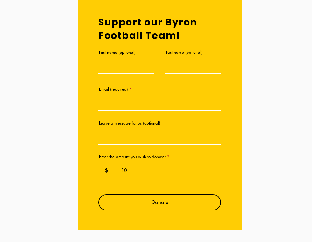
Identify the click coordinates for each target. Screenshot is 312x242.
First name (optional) (117, 52)
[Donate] (159, 202)
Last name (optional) (184, 52)
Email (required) (113, 89)
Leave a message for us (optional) (129, 123)
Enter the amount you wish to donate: (132, 157)
